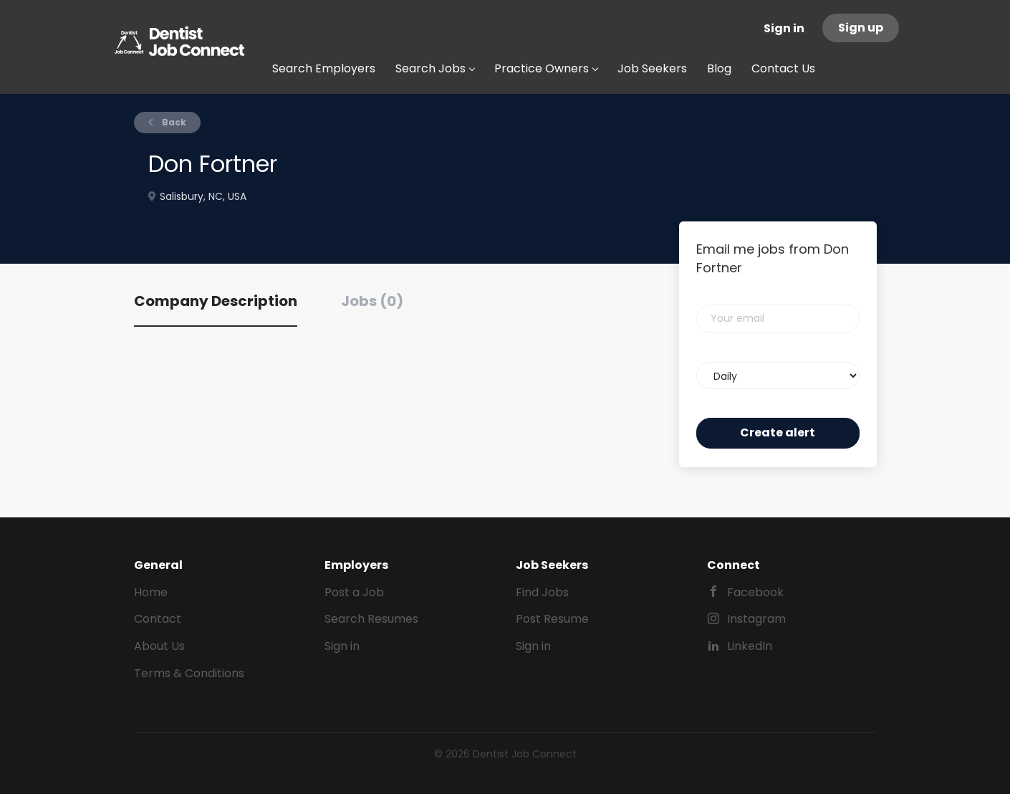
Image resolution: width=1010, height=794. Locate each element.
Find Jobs (542, 592)
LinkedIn (749, 646)
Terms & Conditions (189, 673)
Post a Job (354, 592)
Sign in (784, 28)
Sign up (860, 27)
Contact (157, 619)
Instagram (756, 619)
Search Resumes (371, 619)
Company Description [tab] (215, 301)
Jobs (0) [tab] (372, 301)
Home (151, 592)
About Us (159, 646)
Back (173, 122)
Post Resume (552, 619)
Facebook (755, 592)
